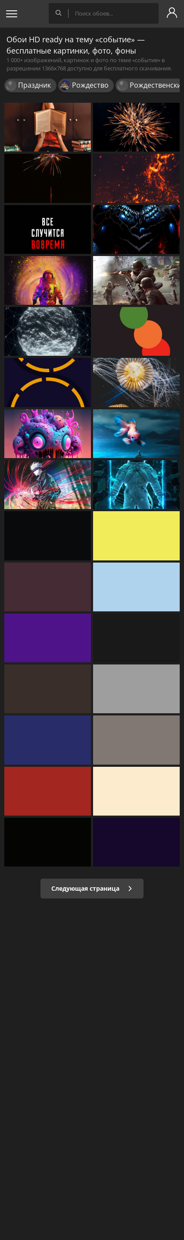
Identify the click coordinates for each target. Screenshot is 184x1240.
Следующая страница (92, 888)
